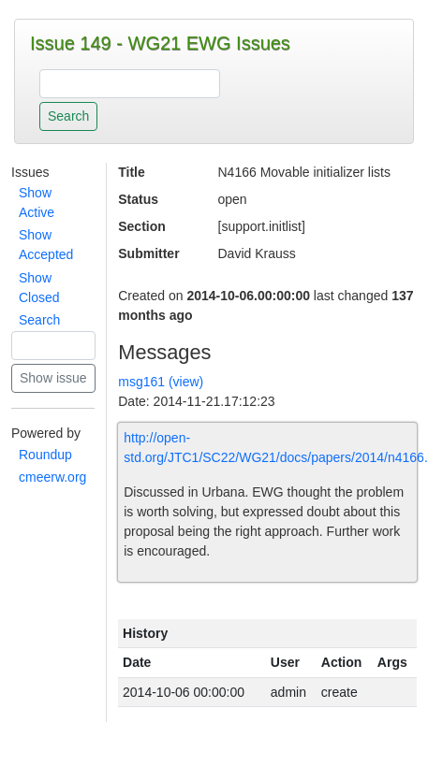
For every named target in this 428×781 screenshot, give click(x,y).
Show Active (36, 202)
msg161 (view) (160, 381)
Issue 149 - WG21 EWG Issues (160, 43)
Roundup (45, 454)
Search (39, 319)
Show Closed (39, 287)
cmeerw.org (52, 477)
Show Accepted (46, 244)
